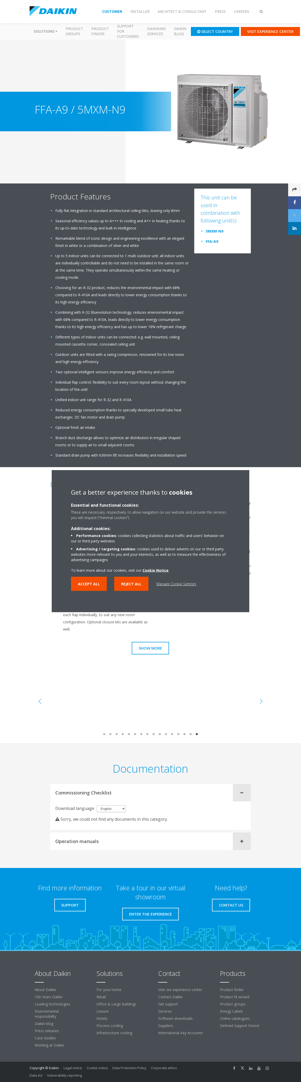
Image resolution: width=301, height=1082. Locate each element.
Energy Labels (231, 1011)
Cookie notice (97, 1068)
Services (165, 1011)
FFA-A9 (212, 241)
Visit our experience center (180, 989)
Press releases (47, 1030)
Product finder (100, 31)
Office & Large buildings (116, 1004)
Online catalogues (235, 1018)
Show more (150, 648)
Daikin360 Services (156, 31)
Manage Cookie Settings (176, 583)
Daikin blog (180, 31)
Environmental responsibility (47, 1014)
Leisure (102, 1011)
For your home (108, 989)
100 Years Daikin (49, 996)
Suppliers (165, 1025)
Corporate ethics (164, 1068)
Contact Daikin (170, 996)
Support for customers (128, 31)
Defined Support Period (240, 1025)
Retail (101, 996)
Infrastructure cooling (114, 1032)
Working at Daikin (49, 1045)
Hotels (101, 1018)
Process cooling (109, 1025)
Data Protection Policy (129, 1068)
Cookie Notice (156, 570)
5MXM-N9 (214, 231)
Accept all (89, 583)
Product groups (74, 31)
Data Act (36, 1075)
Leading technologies (52, 1004)
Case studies (45, 1037)
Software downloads (175, 1018)
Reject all (131, 583)
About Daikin (45, 989)
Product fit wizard (234, 996)
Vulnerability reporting (64, 1075)
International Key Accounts (180, 1032)
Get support (168, 1004)
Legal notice (73, 1068)
